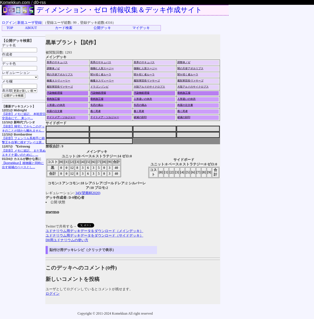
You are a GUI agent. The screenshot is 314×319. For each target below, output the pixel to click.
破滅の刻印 (140, 117)
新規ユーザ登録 (29, 22)
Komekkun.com (15, 2)
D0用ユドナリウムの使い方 (67, 240)
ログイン (9, 22)
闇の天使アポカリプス (190, 68)
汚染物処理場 (54, 92)
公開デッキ (102, 28)
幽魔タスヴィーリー (58, 80)
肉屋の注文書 (185, 105)
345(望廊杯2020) (87, 193)
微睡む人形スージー (102, 68)
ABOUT (31, 28)
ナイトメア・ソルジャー (61, 117)
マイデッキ (141, 28)
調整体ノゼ (183, 62)
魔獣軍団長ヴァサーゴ (147, 80)
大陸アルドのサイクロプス (149, 86)
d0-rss (40, 2)
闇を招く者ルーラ (100, 74)
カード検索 (63, 28)
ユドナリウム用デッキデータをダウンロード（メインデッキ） (94, 231)
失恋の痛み (96, 105)
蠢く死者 (95, 111)
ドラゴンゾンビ (99, 86)
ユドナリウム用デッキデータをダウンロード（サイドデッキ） (94, 235)
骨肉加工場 (183, 92)
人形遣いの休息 (143, 98)
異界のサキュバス (57, 62)
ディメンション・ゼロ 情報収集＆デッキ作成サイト (119, 10)
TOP (10, 28)
